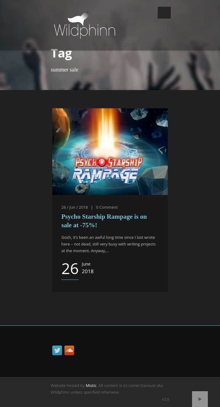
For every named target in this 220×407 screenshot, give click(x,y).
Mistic (91, 385)
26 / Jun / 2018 (74, 207)
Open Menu (164, 13)
